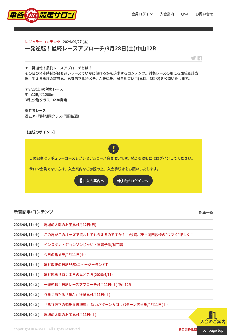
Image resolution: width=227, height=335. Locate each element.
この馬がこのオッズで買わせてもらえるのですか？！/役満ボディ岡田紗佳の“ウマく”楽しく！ (119, 234)
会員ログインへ (132, 180)
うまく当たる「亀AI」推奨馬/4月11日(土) (77, 294)
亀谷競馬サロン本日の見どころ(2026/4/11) (78, 274)
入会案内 (167, 13)
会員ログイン (142, 13)
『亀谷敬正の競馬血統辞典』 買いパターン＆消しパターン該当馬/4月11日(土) (106, 304)
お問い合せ (204, 13)
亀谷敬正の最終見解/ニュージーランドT (76, 264)
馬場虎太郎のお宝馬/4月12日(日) (70, 224)
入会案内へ (91, 180)
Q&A (184, 13)
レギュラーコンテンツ (42, 41)
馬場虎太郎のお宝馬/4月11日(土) (70, 314)
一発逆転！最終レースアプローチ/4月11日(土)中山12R (87, 284)
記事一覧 (206, 212)
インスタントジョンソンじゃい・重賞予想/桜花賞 (83, 244)
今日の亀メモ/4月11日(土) (65, 254)
